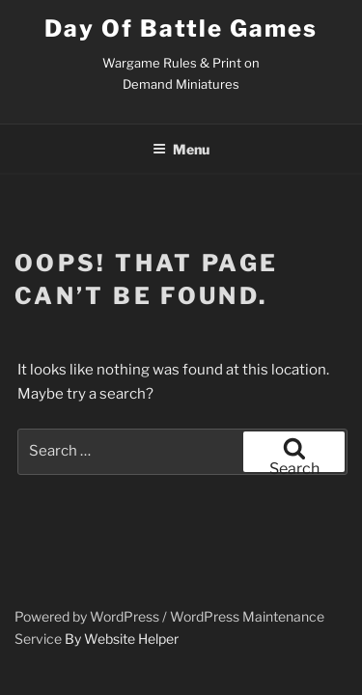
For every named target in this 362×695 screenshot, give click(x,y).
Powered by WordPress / (92, 616)
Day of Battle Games (180, 28)
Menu (181, 149)
